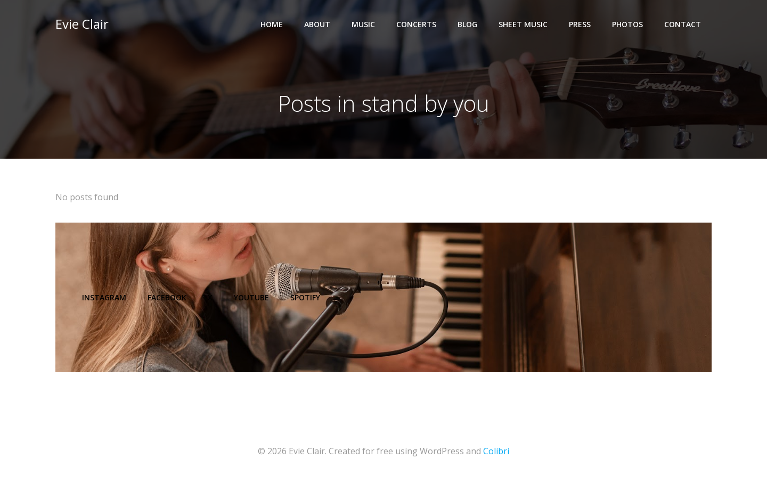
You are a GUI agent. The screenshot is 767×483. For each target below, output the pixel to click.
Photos (627, 24)
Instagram (104, 297)
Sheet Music (523, 24)
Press (580, 24)
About (317, 24)
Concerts (416, 24)
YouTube (251, 297)
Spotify (305, 297)
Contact (682, 24)
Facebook (167, 297)
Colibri (496, 451)
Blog (467, 24)
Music (363, 24)
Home (271, 24)
